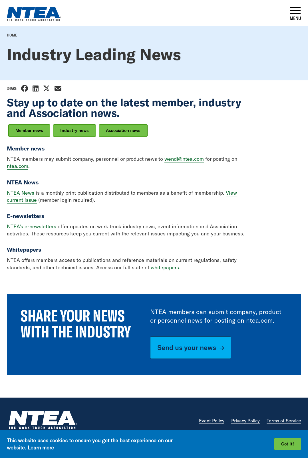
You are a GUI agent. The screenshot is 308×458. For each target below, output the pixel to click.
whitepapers (165, 267)
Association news (123, 130)
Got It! (287, 444)
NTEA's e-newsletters (31, 226)
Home (12, 35)
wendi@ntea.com (184, 159)
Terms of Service (284, 421)
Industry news (74, 130)
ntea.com (17, 166)
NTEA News (20, 193)
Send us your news (186, 347)
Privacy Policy (245, 421)
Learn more (41, 447)
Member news (29, 130)
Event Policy (211, 421)
